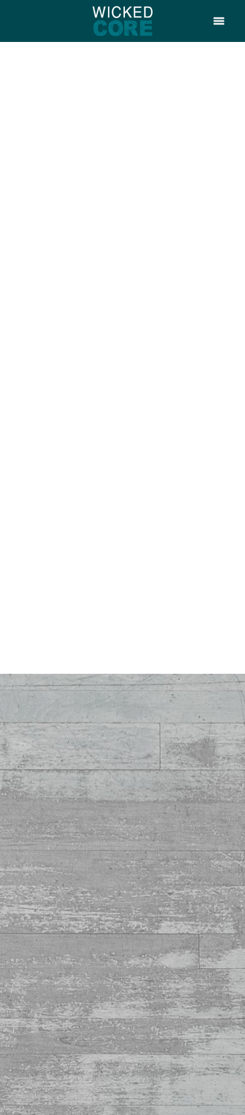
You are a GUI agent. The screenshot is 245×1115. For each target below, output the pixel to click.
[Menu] (218, 20)
